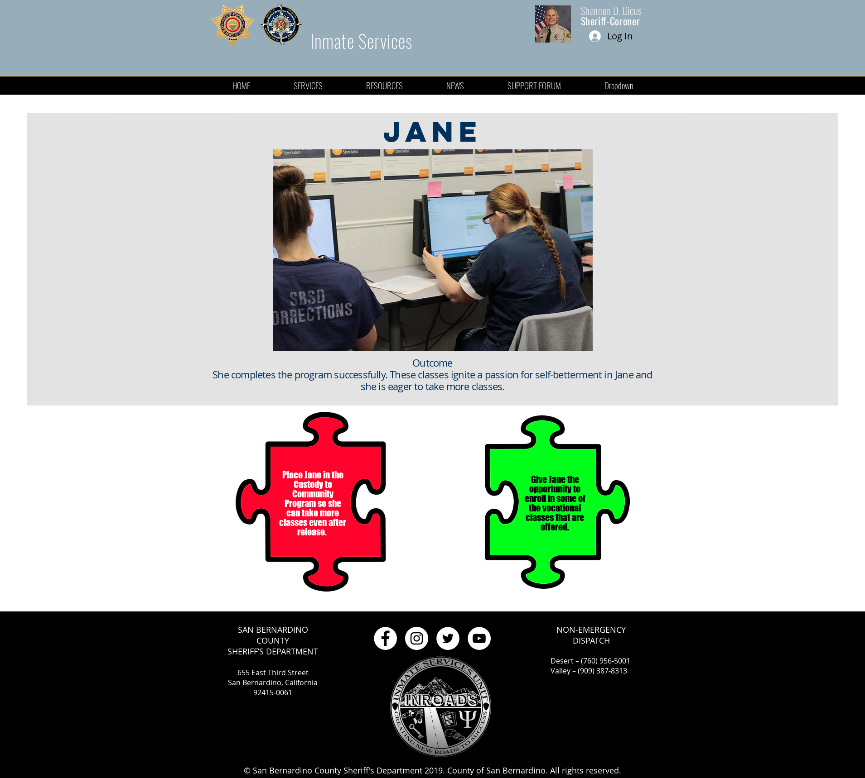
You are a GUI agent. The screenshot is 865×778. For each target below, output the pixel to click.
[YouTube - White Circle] (479, 638)
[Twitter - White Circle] (447, 638)
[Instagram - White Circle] (416, 638)
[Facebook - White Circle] (385, 638)
